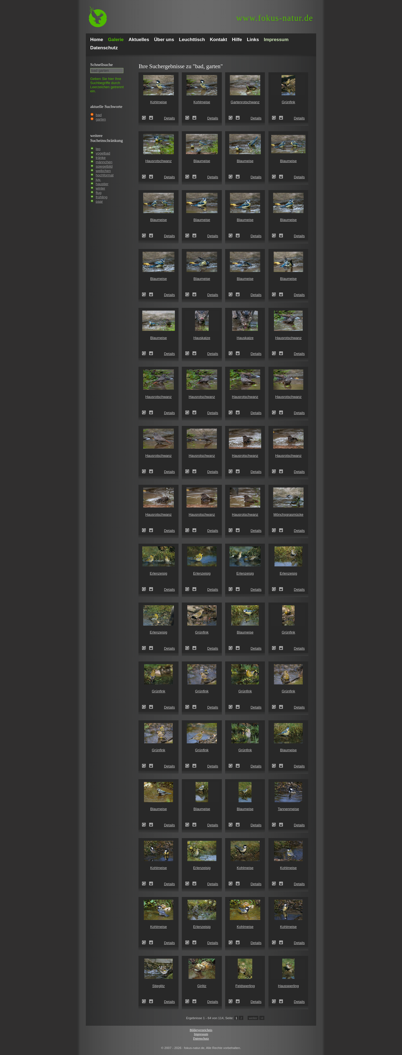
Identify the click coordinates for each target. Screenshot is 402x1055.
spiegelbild (104, 166)
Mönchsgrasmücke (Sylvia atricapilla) (275, 530)
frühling (101, 197)
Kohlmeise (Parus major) (145, 118)
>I (262, 1018)
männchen (104, 162)
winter (100, 188)
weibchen (103, 171)
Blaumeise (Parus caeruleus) (188, 177)
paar (99, 201)
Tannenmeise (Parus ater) (275, 825)
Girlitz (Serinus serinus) (188, 1001)
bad (99, 115)
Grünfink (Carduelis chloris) (275, 118)
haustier (102, 184)
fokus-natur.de (274, 18)
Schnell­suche (101, 64)
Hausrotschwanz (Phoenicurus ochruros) (145, 177)
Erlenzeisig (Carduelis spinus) (145, 589)
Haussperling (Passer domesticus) (275, 1001)
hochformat (105, 175)
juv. (98, 179)
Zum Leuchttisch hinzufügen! (151, 118)
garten (101, 119)
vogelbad (103, 153)
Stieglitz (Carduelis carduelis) (145, 1001)
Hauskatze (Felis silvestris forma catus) (188, 353)
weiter (253, 1018)
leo (98, 149)
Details (169, 118)
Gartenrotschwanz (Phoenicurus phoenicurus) (232, 118)
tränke (101, 158)
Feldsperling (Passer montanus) (232, 1001)
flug (98, 193)
